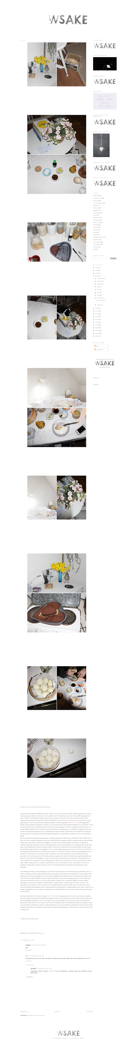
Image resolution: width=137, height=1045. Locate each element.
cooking (95, 200)
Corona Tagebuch (98, 203)
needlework (96, 217)
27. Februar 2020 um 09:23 (38, 945)
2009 (96, 336)
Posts (96, 346)
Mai (98, 292)
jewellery (95, 213)
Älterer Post (89, 1011)
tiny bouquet (96, 242)
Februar (99, 298)
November (100, 278)
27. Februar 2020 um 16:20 (44, 968)
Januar (99, 305)
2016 (96, 316)
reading (95, 230)
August (99, 284)
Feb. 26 (101, 300)
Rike (26, 956)
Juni (98, 289)
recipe (95, 232)
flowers (95, 208)
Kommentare (98, 349)
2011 (96, 330)
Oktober (99, 281)
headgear (95, 210)
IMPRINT (96, 384)
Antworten (28, 950)
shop (94, 234)
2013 (96, 325)
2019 (96, 308)
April (98, 295)
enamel (95, 205)
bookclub (95, 195)
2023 (96, 267)
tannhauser (96, 239)
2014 (96, 322)
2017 (96, 314)
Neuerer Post (24, 1011)
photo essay (96, 222)
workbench (96, 244)
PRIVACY (96, 378)
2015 (96, 319)
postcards (95, 227)
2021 (96, 273)
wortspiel (95, 247)
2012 (96, 328)
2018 (96, 311)
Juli (98, 287)
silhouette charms (98, 237)
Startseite (57, 1011)
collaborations (97, 198)
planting (95, 225)
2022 (96, 270)
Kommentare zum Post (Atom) (36, 1015)
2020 (96, 276)
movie (95, 215)
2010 (96, 333)
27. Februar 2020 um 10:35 (36, 956)
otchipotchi (96, 220)
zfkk (94, 249)
